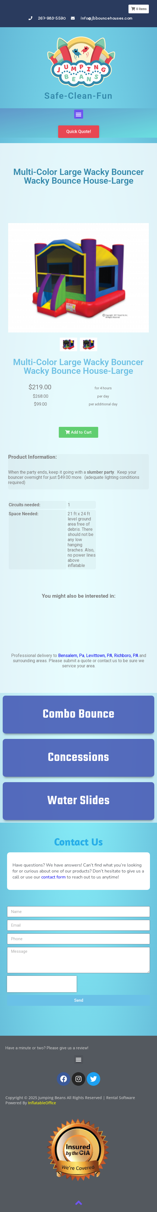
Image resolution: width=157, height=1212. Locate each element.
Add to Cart (78, 432)
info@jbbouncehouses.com (106, 18)
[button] (78, 114)
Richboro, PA (126, 655)
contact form (53, 877)
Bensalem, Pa (71, 655)
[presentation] (42, 984)
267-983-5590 (52, 18)
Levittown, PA (99, 655)
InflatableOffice (42, 1102)
